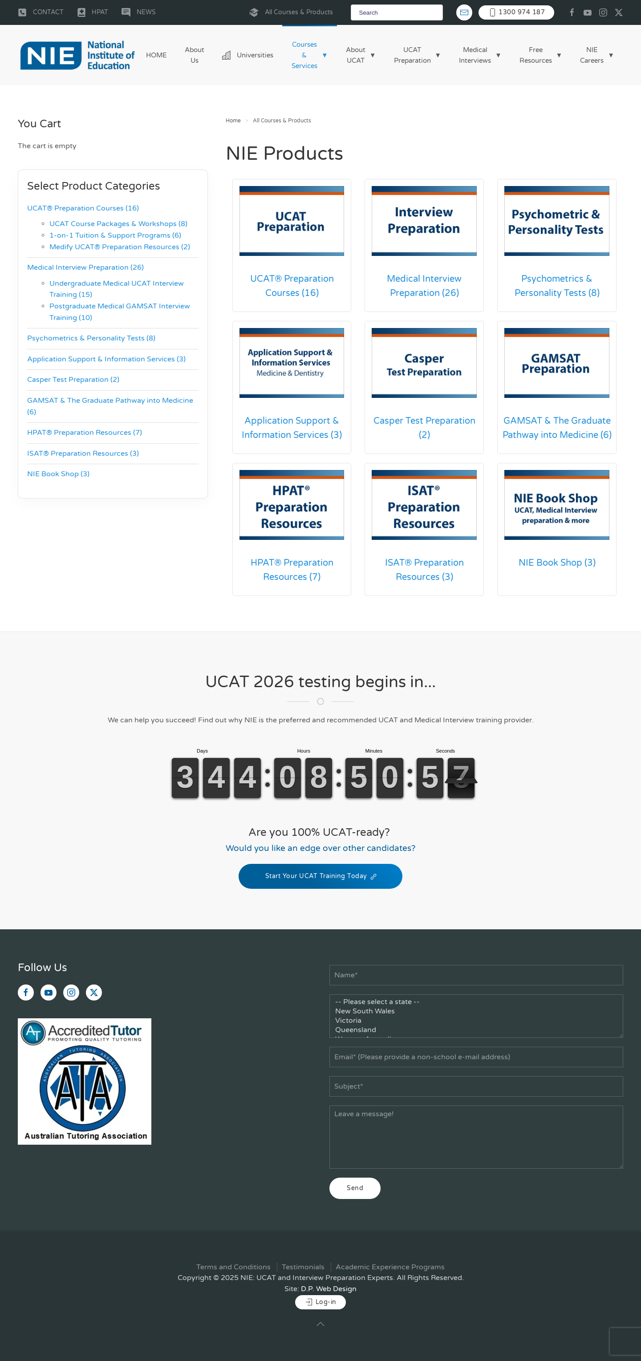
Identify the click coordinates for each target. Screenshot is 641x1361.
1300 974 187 (516, 12)
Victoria (476, 1020)
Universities (248, 55)
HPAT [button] (93, 12)
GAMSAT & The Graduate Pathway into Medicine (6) (557, 428)
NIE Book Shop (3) (557, 563)
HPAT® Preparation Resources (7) (292, 570)
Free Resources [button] (535, 55)
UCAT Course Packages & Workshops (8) (118, 223)
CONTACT (41, 12)
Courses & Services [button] (304, 55)
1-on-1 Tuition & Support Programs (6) (115, 235)
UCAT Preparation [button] (412, 55)
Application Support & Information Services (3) (292, 428)
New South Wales (476, 1011)
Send (355, 1188)
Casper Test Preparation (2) (424, 428)
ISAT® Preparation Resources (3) (424, 570)
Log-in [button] (320, 1302)
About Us (194, 55)
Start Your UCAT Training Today (320, 876)
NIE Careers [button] (592, 55)
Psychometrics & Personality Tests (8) (557, 286)
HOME (156, 55)
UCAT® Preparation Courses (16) (292, 286)
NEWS (139, 12)
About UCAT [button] (355, 55)
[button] (320, 1324)
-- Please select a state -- (476, 1002)
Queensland (476, 1030)
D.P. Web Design (329, 1288)
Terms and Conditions (233, 1267)
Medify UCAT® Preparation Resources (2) (119, 247)
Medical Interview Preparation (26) (424, 286)
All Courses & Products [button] (291, 12)
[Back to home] (77, 55)
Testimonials (303, 1267)
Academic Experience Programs (390, 1267)
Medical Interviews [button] (475, 55)
